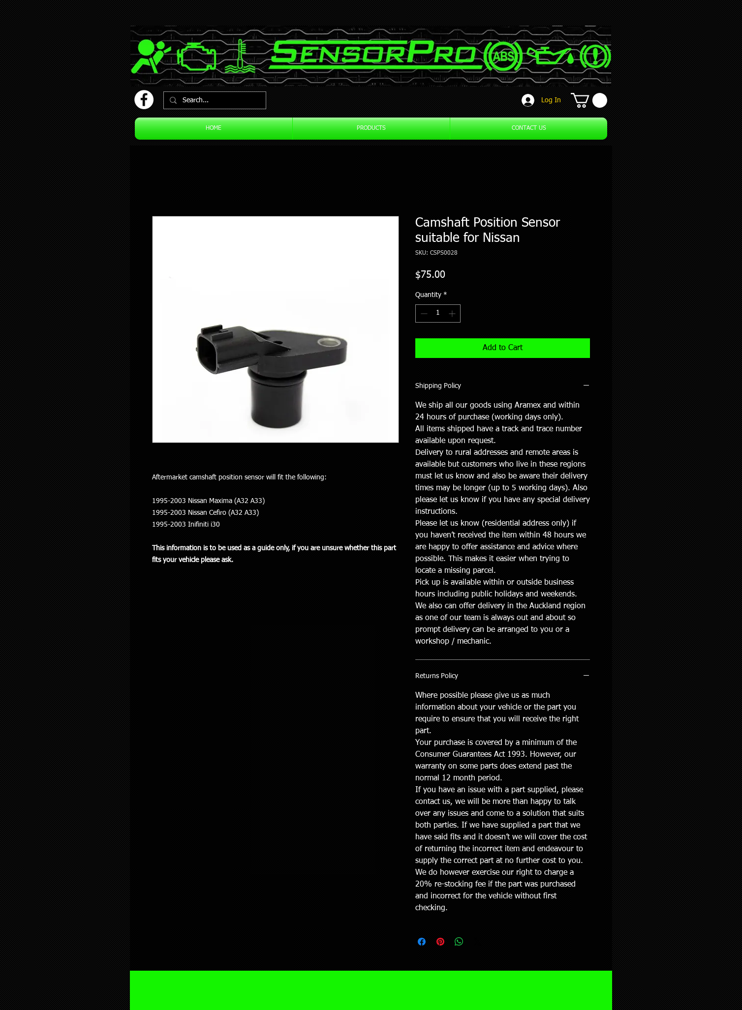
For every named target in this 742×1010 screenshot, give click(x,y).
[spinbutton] (438, 313)
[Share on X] (478, 942)
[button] (589, 100)
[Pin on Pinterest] (440, 942)
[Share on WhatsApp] (459, 942)
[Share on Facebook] (422, 942)
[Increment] (453, 313)
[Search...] (214, 100)
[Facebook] (144, 99)
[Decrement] (423, 313)
